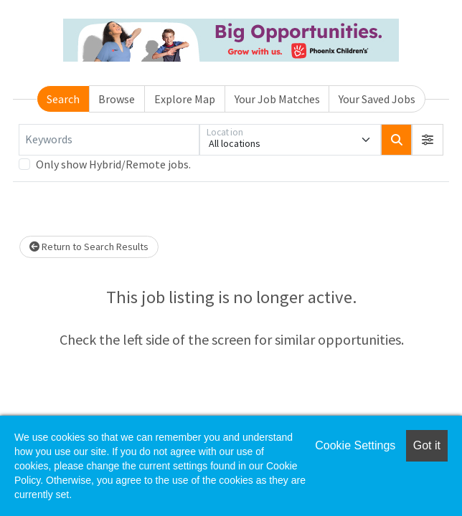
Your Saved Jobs (377, 99)
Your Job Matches (277, 99)
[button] (427, 140)
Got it (426, 445)
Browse (116, 99)
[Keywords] (109, 140)
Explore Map (184, 99)
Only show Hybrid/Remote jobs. (113, 164)
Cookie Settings (355, 445)
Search (63, 99)
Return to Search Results (88, 246)
